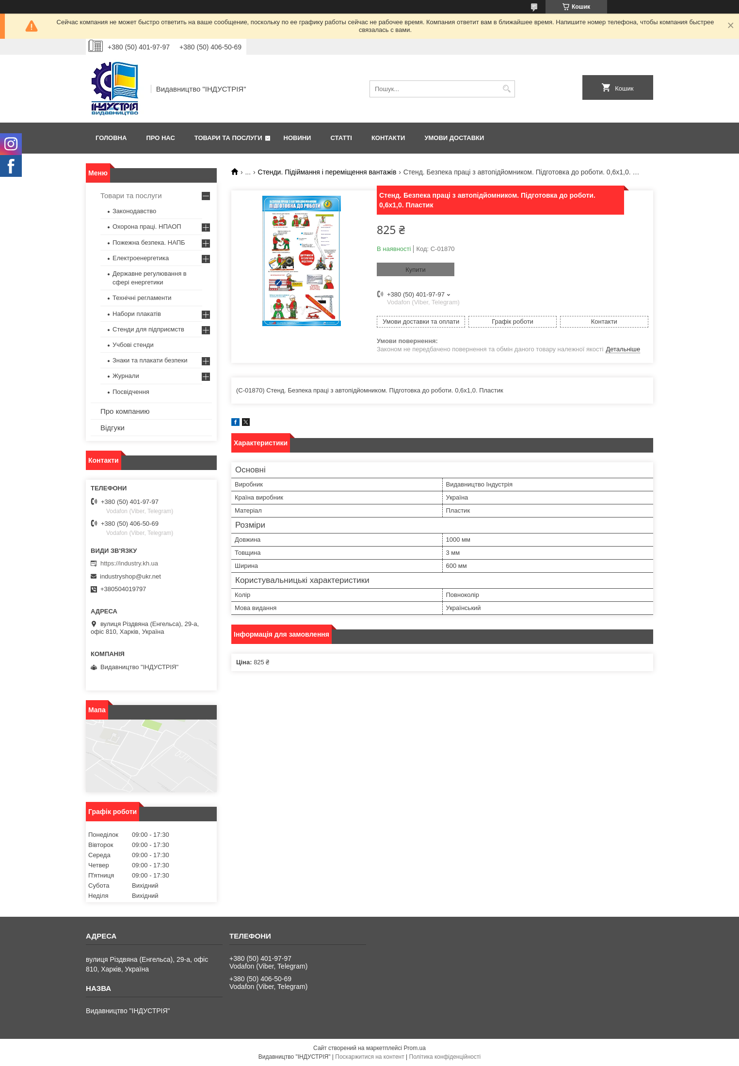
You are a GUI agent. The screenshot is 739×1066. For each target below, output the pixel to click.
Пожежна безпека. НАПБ (148, 242)
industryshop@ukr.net (130, 576)
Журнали (125, 375)
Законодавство (134, 211)
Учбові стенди (133, 344)
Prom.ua (415, 1048)
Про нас (160, 137)
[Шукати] (506, 88)
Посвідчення (130, 391)
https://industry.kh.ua (129, 563)
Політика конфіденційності (445, 1056)
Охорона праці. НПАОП (146, 226)
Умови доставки (454, 137)
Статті (341, 137)
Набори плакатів (136, 313)
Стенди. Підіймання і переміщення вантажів (327, 172)
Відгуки (112, 427)
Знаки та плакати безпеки (150, 360)
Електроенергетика (140, 258)
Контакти (388, 137)
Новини (297, 137)
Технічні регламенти (141, 297)
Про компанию (124, 411)
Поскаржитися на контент (369, 1056)
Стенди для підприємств (148, 329)
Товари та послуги (228, 137)
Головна (111, 137)
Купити (415, 269)
